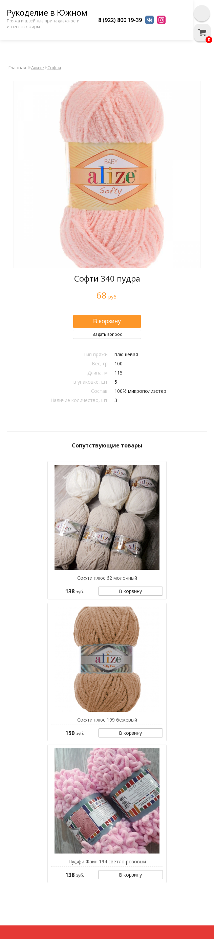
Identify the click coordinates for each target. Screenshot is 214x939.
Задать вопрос (107, 334)
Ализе (37, 67)
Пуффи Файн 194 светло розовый (107, 861)
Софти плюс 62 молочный (107, 578)
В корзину (130, 591)
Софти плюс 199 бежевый (107, 719)
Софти (54, 67)
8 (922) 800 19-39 (120, 20)
